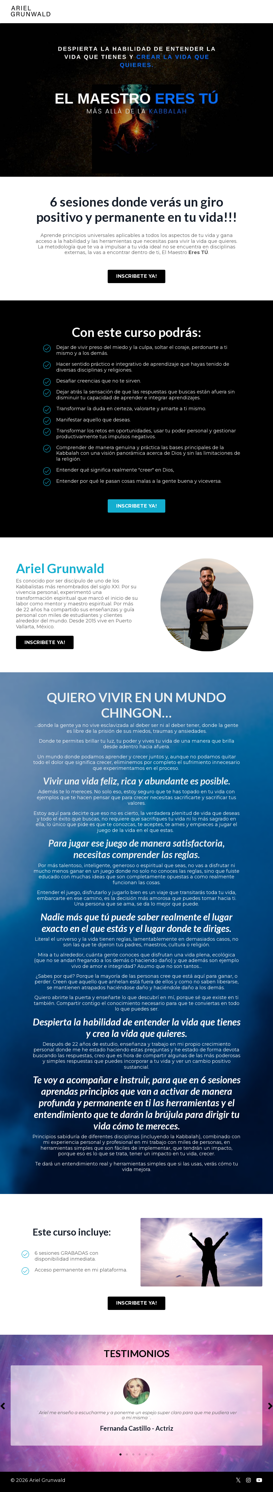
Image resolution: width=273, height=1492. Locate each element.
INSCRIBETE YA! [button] (136, 276)
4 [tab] (139, 1457)
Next (270, 1409)
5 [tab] (146, 1457)
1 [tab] (120, 1457)
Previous (2, 1409)
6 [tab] (152, 1457)
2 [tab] (127, 1457)
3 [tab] (133, 1457)
